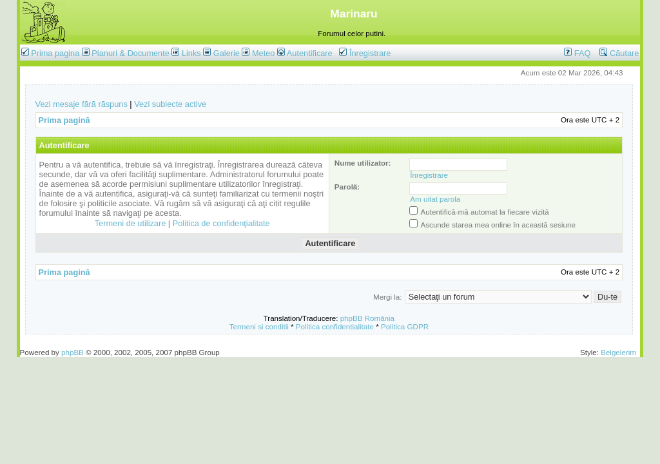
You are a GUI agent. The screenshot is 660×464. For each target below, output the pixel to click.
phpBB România (367, 318)
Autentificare (305, 53)
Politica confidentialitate (335, 326)
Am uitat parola (435, 199)
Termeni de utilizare (130, 223)
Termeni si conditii (259, 326)
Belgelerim (618, 352)
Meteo (263, 53)
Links (191, 53)
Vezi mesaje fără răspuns (81, 104)
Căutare (619, 53)
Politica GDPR (405, 326)
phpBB (72, 352)
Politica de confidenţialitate (221, 223)
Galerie (226, 53)
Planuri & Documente (130, 53)
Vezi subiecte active (170, 104)
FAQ (577, 53)
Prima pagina (55, 53)
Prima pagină (64, 120)
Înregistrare (365, 53)
